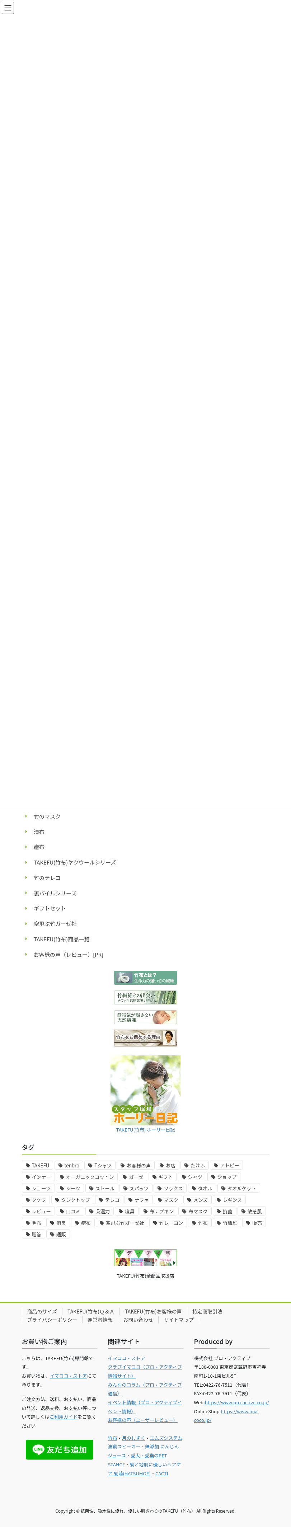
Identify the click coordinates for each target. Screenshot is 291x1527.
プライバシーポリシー (52, 1319)
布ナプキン (161, 1211)
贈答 (37, 1234)
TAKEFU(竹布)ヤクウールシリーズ (75, 862)
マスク (171, 1199)
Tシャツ (103, 1165)
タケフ (39, 1199)
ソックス (173, 1188)
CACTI (161, 1473)
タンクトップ (75, 1199)
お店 (170, 1165)
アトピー (229, 1165)
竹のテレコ (47, 877)
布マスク (197, 1211)
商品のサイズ (42, 1311)
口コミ (73, 1211)
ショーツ (41, 1188)
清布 (39, 831)
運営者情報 (100, 1319)
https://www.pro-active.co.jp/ (237, 1402)
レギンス (232, 1199)
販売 (257, 1222)
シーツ (73, 1188)
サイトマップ (179, 1319)
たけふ (198, 1165)
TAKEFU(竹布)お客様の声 (153, 1311)
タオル (205, 1188)
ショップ (226, 1177)
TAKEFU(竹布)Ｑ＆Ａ (90, 1311)
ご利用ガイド (64, 1416)
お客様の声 (139, 1165)
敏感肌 (255, 1211)
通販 (61, 1234)
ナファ (142, 1199)
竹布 (203, 1222)
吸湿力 (102, 1211)
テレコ (112, 1199)
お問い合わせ (138, 1319)
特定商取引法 (207, 1311)
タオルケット (241, 1188)
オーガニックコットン (90, 1177)
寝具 (130, 1211)
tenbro (72, 1165)
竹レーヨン (171, 1222)
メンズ (200, 1199)
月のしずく (133, 1437)
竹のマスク (47, 816)
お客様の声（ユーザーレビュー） (143, 1419)
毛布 (37, 1222)
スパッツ (139, 1188)
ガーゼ (136, 1177)
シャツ (195, 1177)
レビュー (41, 1211)
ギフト (166, 1177)
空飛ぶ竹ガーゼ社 (55, 923)
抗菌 (228, 1211)
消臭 (61, 1222)
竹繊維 (230, 1222)
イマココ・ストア (68, 1375)
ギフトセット (50, 908)
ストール (104, 1188)
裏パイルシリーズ (55, 893)
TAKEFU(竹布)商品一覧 (61, 939)
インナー (41, 1177)
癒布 (39, 847)
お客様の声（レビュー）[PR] (68, 954)
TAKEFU (41, 1165)
